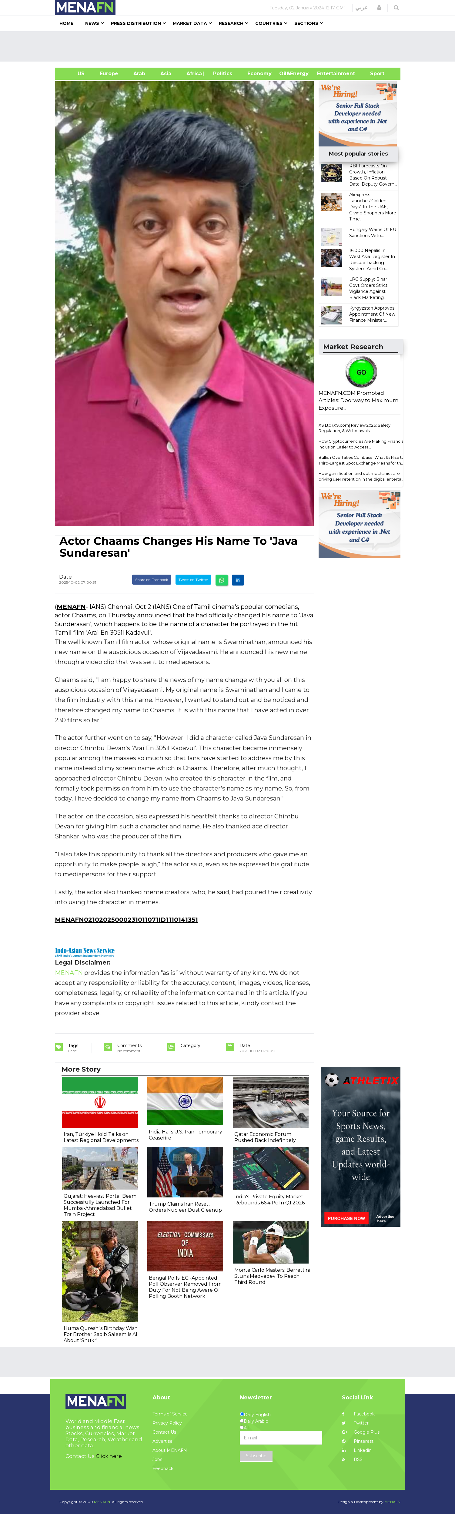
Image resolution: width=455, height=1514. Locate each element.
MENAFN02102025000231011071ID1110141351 (126, 919)
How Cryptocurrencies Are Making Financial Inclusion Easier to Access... (362, 444)
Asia (166, 73)
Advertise (162, 1441)
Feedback (162, 1468)
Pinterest (357, 1441)
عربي (361, 7)
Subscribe (256, 1456)
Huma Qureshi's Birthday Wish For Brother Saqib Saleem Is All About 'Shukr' (101, 1334)
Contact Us (164, 1432)
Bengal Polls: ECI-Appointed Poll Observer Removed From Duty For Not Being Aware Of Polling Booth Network (185, 1287)
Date (65, 577)
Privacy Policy (167, 1423)
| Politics (221, 73)
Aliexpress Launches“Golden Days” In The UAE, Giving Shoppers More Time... (372, 207)
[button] (379, 7)
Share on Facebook (151, 579)
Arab (139, 73)
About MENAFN (169, 1450)
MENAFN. (102, 1501)
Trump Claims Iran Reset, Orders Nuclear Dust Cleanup (185, 1207)
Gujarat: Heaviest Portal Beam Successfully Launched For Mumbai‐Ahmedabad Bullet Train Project (100, 1205)
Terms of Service (170, 1414)
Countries (269, 23)
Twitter (355, 1423)
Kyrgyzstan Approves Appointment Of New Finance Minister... (372, 314)
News (92, 23)
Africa (193, 73)
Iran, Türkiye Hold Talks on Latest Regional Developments (101, 1137)
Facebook (358, 1414)
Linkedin (357, 1450)
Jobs (157, 1459)
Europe (109, 73)
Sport (373, 73)
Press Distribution (136, 23)
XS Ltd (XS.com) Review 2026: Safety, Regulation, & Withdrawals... (355, 428)
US (73, 73)
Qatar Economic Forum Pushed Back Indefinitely (265, 1137)
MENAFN (71, 606)
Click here (109, 1456)
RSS (352, 1459)
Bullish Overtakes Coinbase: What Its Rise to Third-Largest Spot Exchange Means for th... (361, 460)
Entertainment (327, 73)
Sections (306, 23)
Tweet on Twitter (193, 579)
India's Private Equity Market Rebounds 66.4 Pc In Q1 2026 (269, 1200)
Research (231, 23)
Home (66, 23)
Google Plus (361, 1432)
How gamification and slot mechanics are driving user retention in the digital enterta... (361, 476)
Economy (259, 73)
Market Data (190, 23)
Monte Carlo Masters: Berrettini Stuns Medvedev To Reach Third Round (272, 1276)
